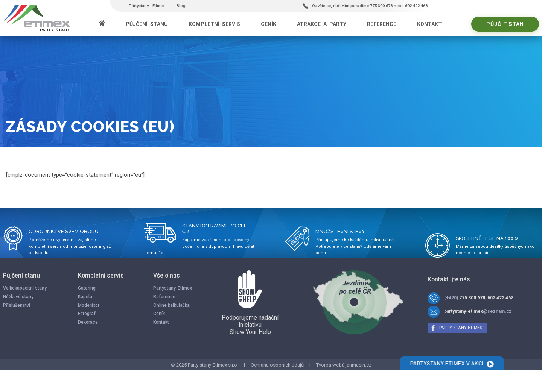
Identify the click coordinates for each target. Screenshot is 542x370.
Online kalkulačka (171, 305)
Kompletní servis (214, 24)
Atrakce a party (321, 24)
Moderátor (88, 305)
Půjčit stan (505, 24)
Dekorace (88, 322)
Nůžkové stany (18, 296)
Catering (87, 288)
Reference (381, 24)
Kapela (85, 296)
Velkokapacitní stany (25, 288)
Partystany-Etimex (172, 288)
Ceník (268, 24)
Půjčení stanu (147, 24)
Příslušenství (16, 305)
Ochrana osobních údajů (277, 365)
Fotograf (87, 313)
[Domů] (102, 24)
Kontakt (429, 24)
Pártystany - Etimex (147, 5)
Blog (181, 5)
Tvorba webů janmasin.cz (343, 365)
